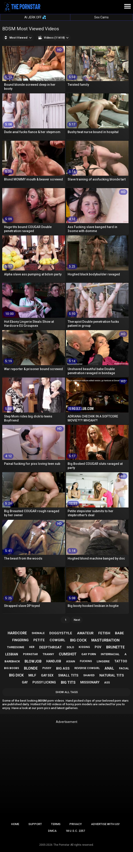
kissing (84, 647)
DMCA (52, 830)
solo (70, 647)
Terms (55, 824)
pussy (46, 668)
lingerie (103, 661)
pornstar (30, 654)
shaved (89, 675)
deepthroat (50, 647)
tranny (48, 654)
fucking (86, 661)
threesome (15, 647)
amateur (85, 633)
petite (39, 640)
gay (25, 682)
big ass (63, 668)
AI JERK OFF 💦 (35, 17)
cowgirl (57, 640)
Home (15, 824)
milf (32, 675)
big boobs (11, 668)
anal (109, 668)
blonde (31, 668)
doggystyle (60, 633)
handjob (53, 661)
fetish (104, 633)
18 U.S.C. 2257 (75, 830)
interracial (110, 654)
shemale (38, 633)
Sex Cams (101, 17)
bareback (12, 661)
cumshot (68, 654)
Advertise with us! (105, 824)
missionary (89, 682)
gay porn (88, 654)
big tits (68, 682)
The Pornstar (61, 844)
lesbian (11, 654)
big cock (78, 640)
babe (119, 633)
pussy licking (44, 682)
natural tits (111, 675)
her (31, 647)
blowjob (33, 661)
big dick (16, 675)
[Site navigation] (127, 6)
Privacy (75, 824)
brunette (115, 647)
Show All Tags (66, 692)
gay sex (47, 675)
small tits (68, 675)
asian (70, 661)
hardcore (17, 633)
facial (124, 668)
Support (35, 824)
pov (98, 647)
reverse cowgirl (87, 668)
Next (77, 619)
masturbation (105, 640)
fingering (20, 640)
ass (107, 682)
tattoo (120, 661)
